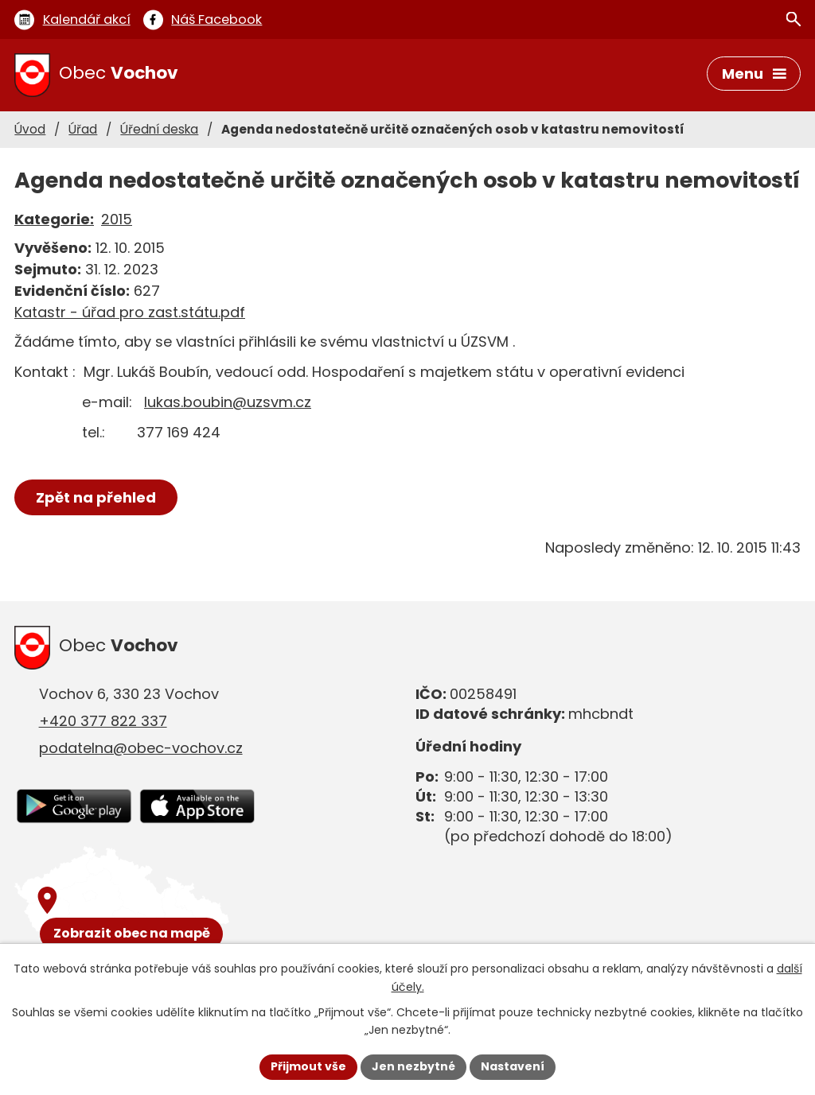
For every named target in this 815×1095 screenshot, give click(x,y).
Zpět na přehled (96, 497)
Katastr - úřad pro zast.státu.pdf (129, 312)
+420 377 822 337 (103, 721)
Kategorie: (54, 219)
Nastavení (512, 1066)
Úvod (29, 129)
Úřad (82, 129)
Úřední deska (159, 129)
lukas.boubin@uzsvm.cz (227, 402)
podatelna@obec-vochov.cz (141, 748)
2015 (116, 219)
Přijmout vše (308, 1066)
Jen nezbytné (413, 1066)
